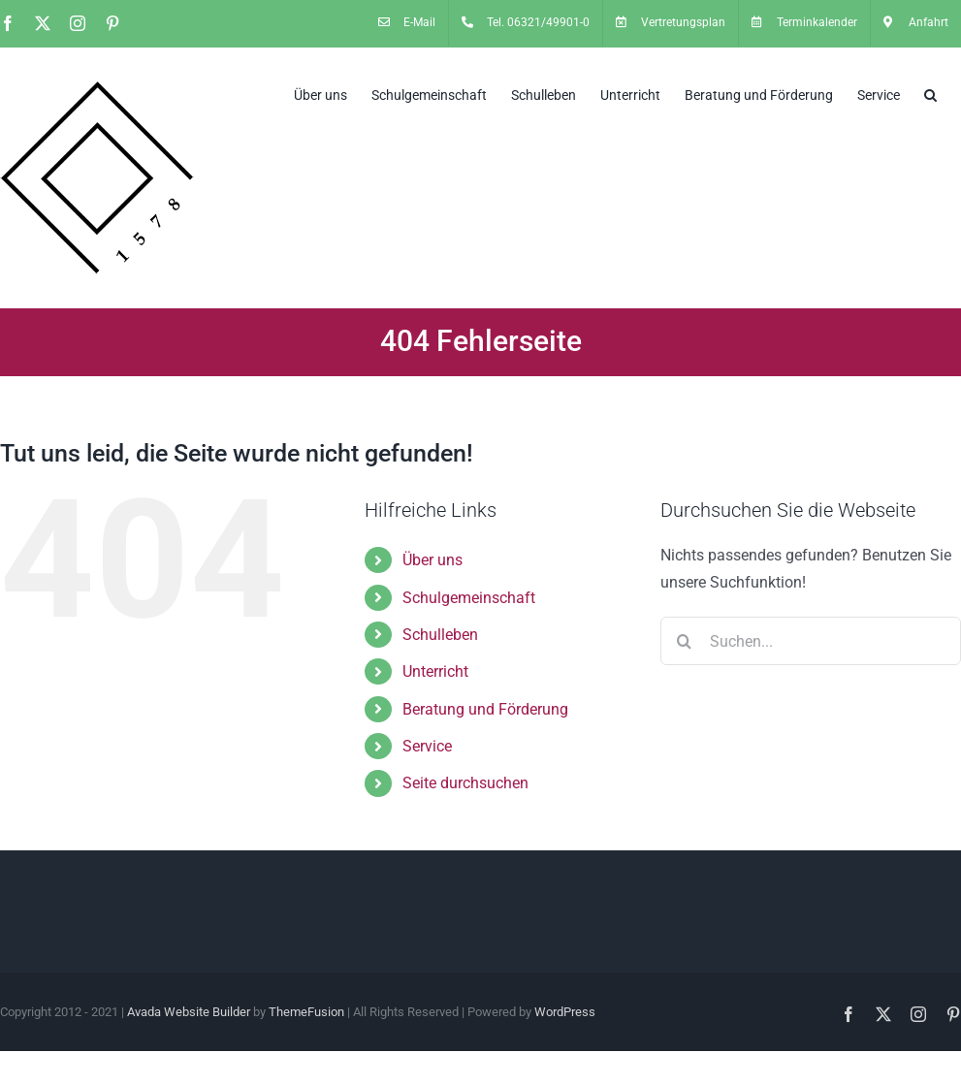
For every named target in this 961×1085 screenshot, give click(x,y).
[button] (930, 93)
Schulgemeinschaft (468, 598)
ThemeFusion (306, 1012)
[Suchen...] (810, 641)
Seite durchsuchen (465, 783)
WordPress (564, 1012)
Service (427, 746)
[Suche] (684, 641)
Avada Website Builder (188, 1012)
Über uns (432, 560)
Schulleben (440, 634)
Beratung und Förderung (485, 709)
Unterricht (435, 671)
